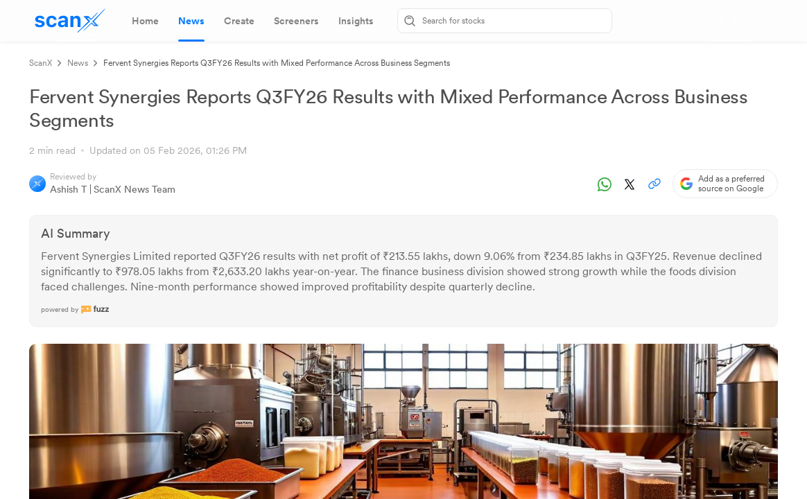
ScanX (40, 63)
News (77, 63)
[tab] (145, 21)
